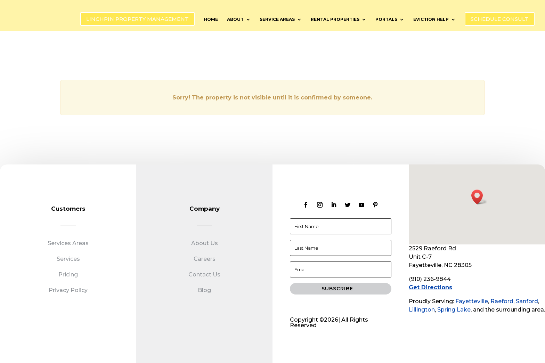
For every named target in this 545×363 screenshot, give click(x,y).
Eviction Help (431, 19)
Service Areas (277, 19)
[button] (479, 196)
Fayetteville (471, 301)
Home (211, 19)
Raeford (501, 301)
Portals (386, 19)
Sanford (527, 301)
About (235, 19)
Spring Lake (454, 309)
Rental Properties (335, 19)
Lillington (422, 309)
